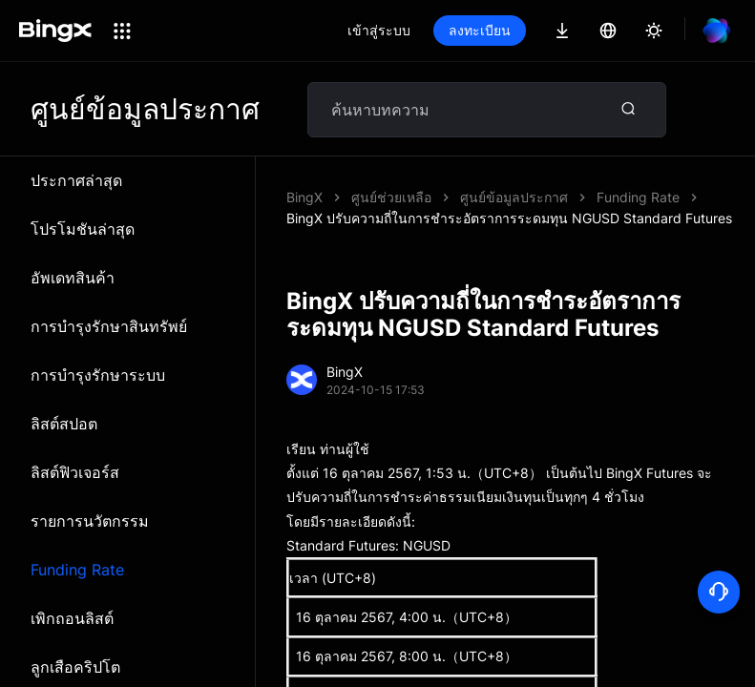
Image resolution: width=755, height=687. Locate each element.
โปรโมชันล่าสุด (83, 229)
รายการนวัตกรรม (90, 521)
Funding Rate (77, 569)
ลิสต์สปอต (64, 423)
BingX (304, 197)
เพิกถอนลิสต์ (72, 618)
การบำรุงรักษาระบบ (98, 375)
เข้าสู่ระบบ (378, 30)
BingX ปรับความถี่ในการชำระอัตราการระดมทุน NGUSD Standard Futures (509, 218)
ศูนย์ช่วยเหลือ (391, 197)
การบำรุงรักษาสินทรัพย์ (109, 326)
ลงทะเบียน (480, 30)
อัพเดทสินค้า (73, 277)
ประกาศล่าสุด (76, 180)
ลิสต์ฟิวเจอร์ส (75, 472)
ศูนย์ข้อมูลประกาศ (514, 197)
